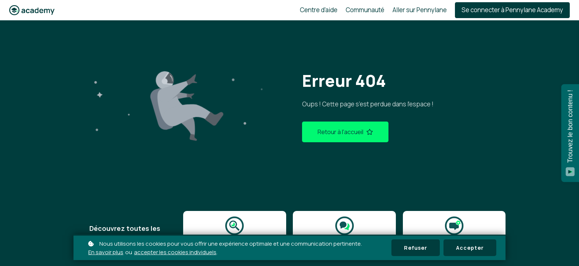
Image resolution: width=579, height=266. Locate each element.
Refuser (415, 247)
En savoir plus (105, 252)
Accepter (470, 247)
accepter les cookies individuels (175, 252)
